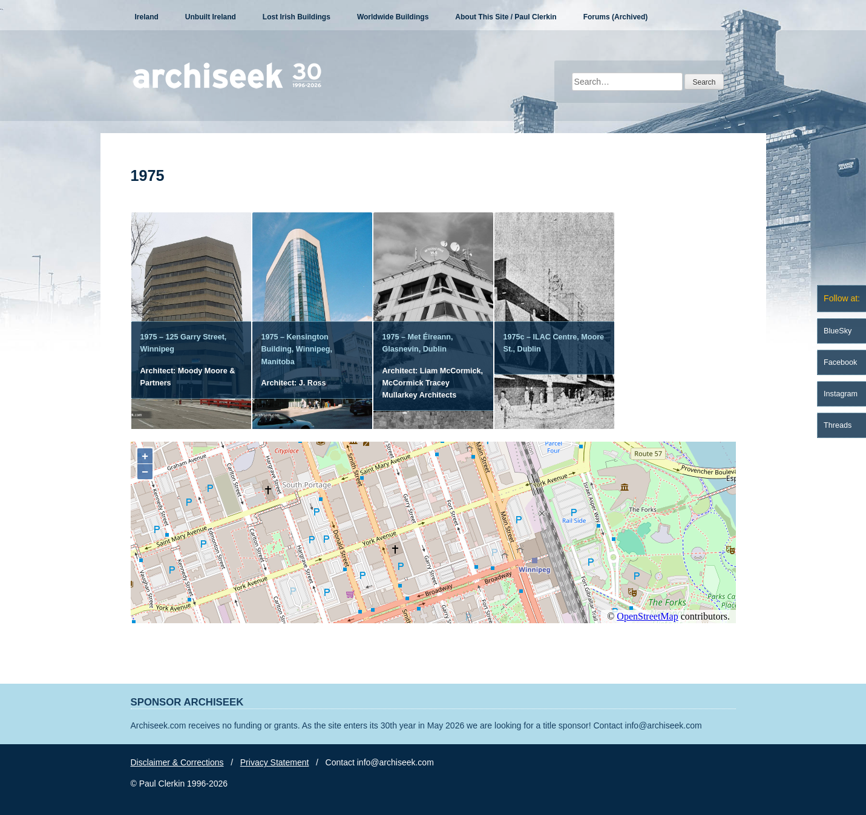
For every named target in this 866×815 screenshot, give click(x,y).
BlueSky (837, 331)
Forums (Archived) (615, 17)
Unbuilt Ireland (210, 17)
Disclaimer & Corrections (177, 762)
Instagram (841, 394)
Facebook (840, 362)
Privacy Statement (274, 762)
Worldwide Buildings (392, 17)
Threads (837, 425)
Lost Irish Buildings (296, 17)
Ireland (147, 17)
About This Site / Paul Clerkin (505, 17)
